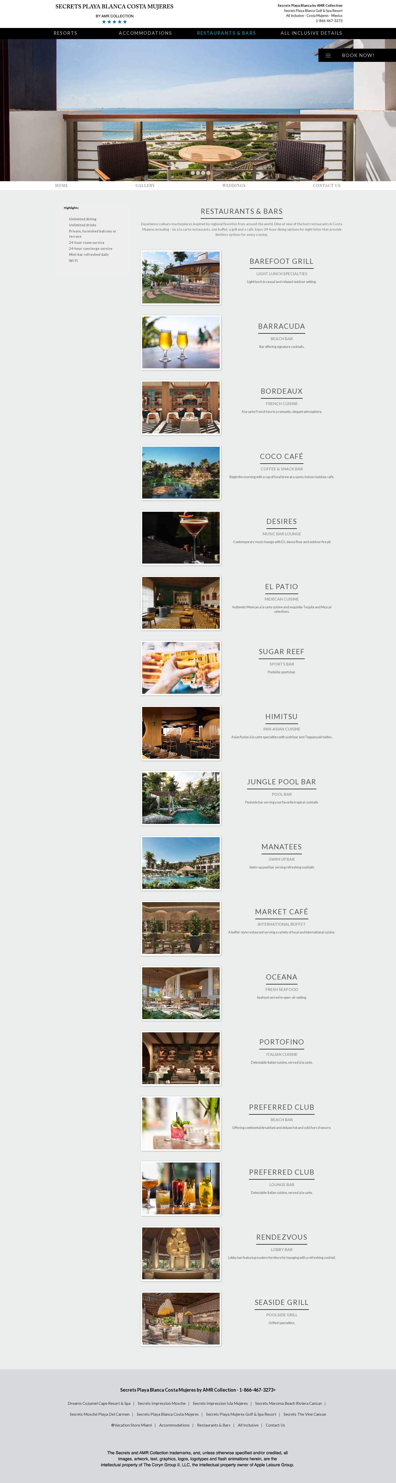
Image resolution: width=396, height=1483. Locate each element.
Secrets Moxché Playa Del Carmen (100, 1414)
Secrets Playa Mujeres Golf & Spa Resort (241, 1414)
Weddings (234, 185)
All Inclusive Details (311, 33)
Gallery (145, 185)
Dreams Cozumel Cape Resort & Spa (99, 1403)
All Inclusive (248, 1425)
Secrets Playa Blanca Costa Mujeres (168, 1414)
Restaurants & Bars (226, 33)
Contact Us (327, 185)
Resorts (66, 33)
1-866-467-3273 (329, 21)
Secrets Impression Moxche (162, 1403)
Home (61, 185)
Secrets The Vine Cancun (305, 1414)
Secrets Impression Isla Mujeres (220, 1403)
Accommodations (145, 33)
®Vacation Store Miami (131, 1425)
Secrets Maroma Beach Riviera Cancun (288, 1403)
